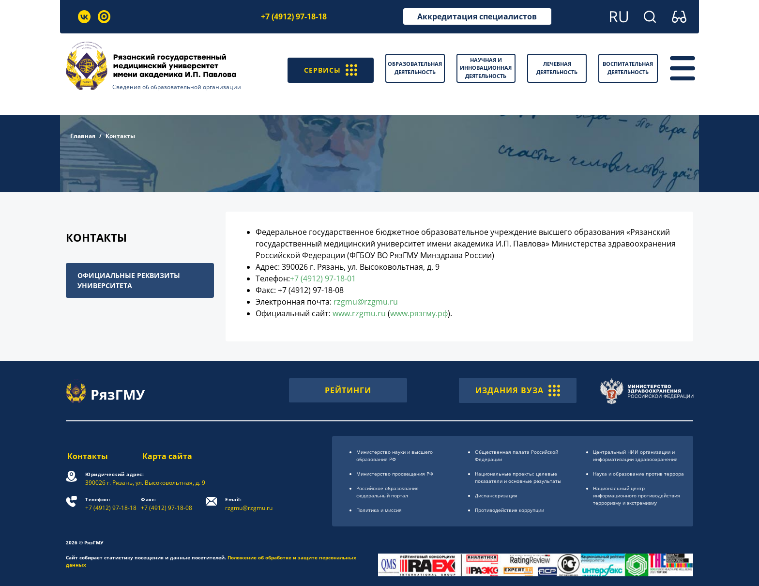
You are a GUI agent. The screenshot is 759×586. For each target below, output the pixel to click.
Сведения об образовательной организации (176, 87)
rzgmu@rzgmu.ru (366, 301)
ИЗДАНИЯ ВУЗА (517, 390)
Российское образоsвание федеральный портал (387, 492)
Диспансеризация (496, 495)
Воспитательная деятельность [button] (628, 68)
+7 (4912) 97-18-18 (294, 16)
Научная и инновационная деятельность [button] (486, 67)
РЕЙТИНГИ (348, 390)
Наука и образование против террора (638, 473)
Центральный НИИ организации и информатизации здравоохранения (635, 455)
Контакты (86, 456)
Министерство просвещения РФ (394, 473)
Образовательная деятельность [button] (415, 68)
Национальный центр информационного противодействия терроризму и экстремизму (636, 495)
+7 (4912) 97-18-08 (167, 504)
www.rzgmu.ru (359, 313)
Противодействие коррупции (509, 510)
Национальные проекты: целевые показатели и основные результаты (518, 477)
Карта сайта (168, 456)
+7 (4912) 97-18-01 (323, 278)
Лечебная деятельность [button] (556, 68)
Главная (82, 136)
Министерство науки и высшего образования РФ (394, 455)
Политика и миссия (379, 510)
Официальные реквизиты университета (128, 280)
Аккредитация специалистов (477, 16)
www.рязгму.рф (419, 313)
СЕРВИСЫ (328, 68)
